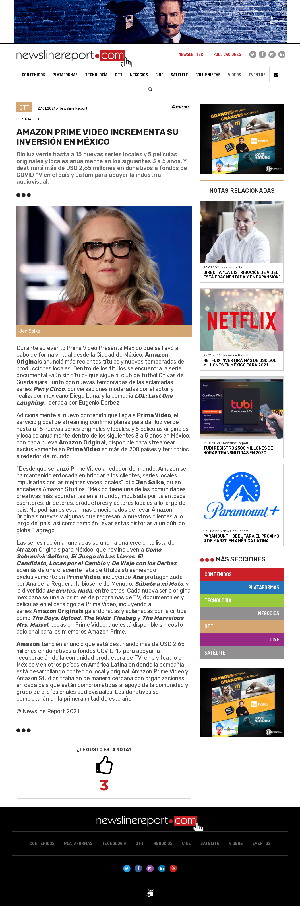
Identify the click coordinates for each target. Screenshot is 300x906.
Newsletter (191, 54)
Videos (234, 74)
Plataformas (263, 587)
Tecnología (217, 600)
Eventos (257, 74)
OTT (40, 119)
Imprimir (180, 107)
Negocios (268, 613)
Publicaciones (227, 54)
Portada (23, 119)
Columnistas (207, 74)
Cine (274, 639)
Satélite (214, 652)
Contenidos (218, 574)
